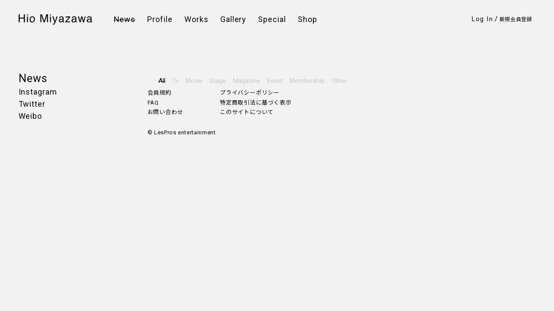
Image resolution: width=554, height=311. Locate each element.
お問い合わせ (166, 112)
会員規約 (159, 92)
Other (339, 81)
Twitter (32, 103)
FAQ (153, 102)
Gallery (233, 19)
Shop (307, 19)
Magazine (246, 81)
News (125, 19)
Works (196, 19)
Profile (160, 19)
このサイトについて (247, 112)
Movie (194, 81)
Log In (482, 19)
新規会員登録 (515, 19)
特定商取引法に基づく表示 (255, 102)
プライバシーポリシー (250, 92)
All (161, 81)
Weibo (30, 116)
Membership (307, 81)
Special (272, 19)
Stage (217, 81)
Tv (175, 81)
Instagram (38, 91)
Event (275, 81)
